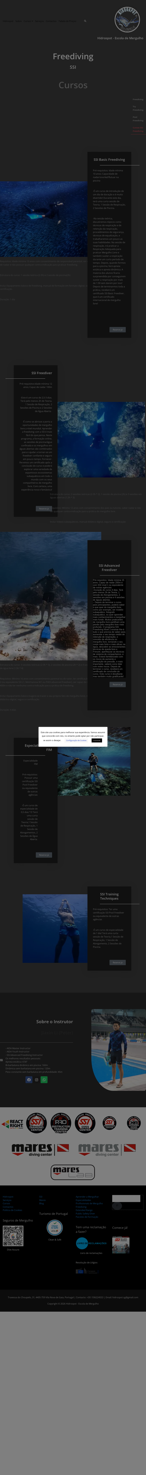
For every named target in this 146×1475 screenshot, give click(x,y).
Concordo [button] (96, 740)
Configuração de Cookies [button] (76, 740)
